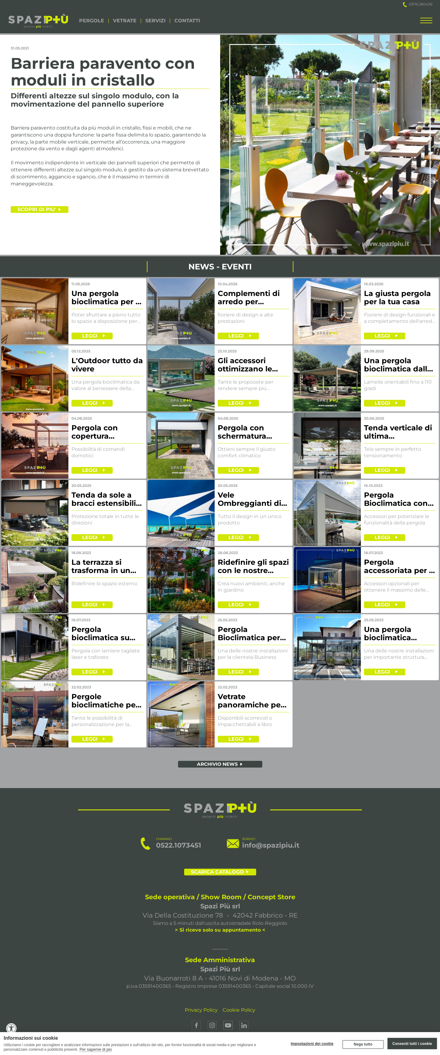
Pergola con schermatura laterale (242, 432)
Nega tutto (362, 1044)
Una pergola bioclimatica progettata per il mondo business (396, 634)
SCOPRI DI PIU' (36, 209)
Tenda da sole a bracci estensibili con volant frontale (103, 499)
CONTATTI (187, 21)
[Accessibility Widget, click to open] (11, 1028)
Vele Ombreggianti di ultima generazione (249, 499)
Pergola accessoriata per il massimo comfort (398, 566)
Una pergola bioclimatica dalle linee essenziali (398, 365)
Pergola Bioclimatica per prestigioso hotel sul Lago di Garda (251, 634)
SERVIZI (155, 21)
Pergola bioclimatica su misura (100, 634)
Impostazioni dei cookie (311, 1043)
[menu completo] (426, 22)
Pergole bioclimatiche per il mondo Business (106, 701)
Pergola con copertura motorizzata (94, 432)
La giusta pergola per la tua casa (397, 298)
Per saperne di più (95, 1049)
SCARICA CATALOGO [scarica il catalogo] (217, 872)
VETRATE (124, 21)
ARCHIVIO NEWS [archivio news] (217, 764)
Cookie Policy (239, 1010)
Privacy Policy (201, 1010)
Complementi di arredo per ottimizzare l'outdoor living (249, 298)
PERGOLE (91, 21)
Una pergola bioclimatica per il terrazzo (105, 298)
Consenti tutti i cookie (412, 1043)
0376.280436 (417, 4)
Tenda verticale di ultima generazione (398, 432)
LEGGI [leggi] (89, 336)
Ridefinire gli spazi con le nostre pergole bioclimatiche (253, 566)
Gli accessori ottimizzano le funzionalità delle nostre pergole (251, 365)
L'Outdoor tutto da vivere (107, 365)
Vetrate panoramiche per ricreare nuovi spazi (251, 701)
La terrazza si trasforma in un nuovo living (100, 566)
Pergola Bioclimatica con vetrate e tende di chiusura (398, 499)
